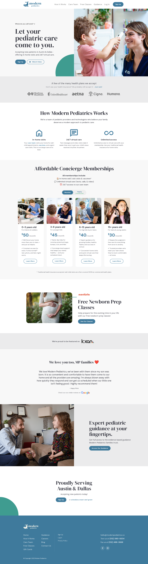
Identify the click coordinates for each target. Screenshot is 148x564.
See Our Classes (87, 321)
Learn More (30, 261)
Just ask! (98, 87)
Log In (106, 4)
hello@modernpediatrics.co (113, 535)
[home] (32, 4)
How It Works (60, 4)
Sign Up (118, 4)
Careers (44, 538)
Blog (43, 542)
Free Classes (85, 4)
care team (32, 143)
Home (26, 535)
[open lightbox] (35, 62)
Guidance (98, 4)
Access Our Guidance (100, 448)
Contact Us (46, 546)
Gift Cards (27, 549)
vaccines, (42, 145)
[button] (26, 24)
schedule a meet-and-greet (81, 501)
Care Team (73, 4)
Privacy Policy (62, 541)
